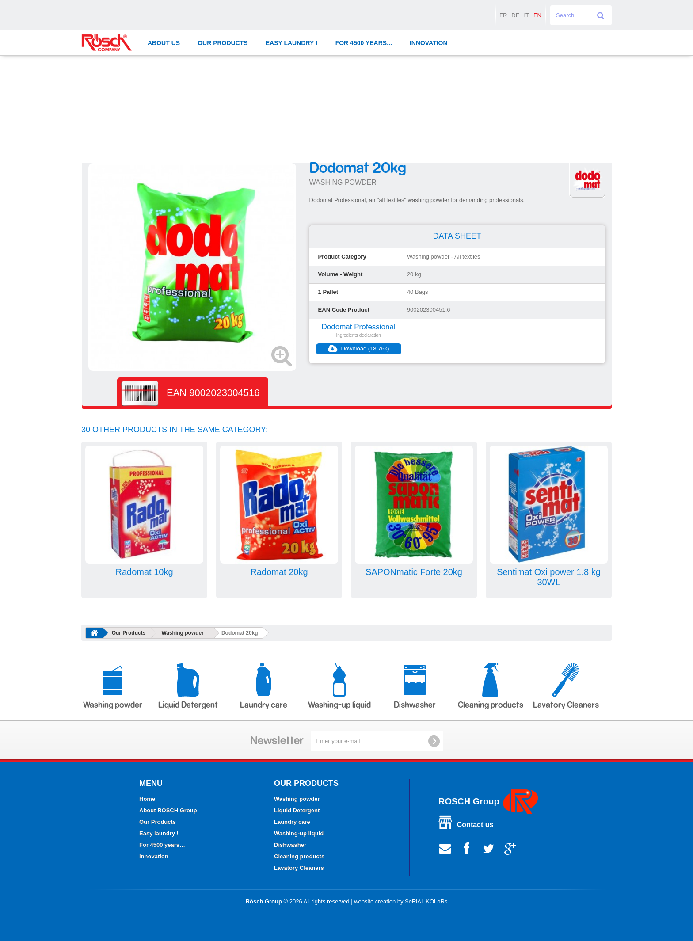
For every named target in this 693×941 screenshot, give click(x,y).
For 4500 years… (162, 845)
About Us (164, 42)
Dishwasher (415, 686)
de (515, 15)
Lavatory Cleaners (566, 686)
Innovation (429, 42)
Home (147, 799)
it (526, 15)
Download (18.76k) (358, 348)
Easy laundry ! (292, 42)
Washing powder (182, 633)
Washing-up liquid (339, 686)
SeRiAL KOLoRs (426, 901)
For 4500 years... (363, 42)
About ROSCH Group (168, 810)
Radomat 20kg (279, 572)
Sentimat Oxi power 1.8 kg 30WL (549, 577)
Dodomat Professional (359, 327)
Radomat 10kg (144, 572)
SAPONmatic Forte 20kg (414, 572)
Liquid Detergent (188, 686)
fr (503, 15)
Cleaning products (490, 686)
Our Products (223, 42)
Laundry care (263, 686)
